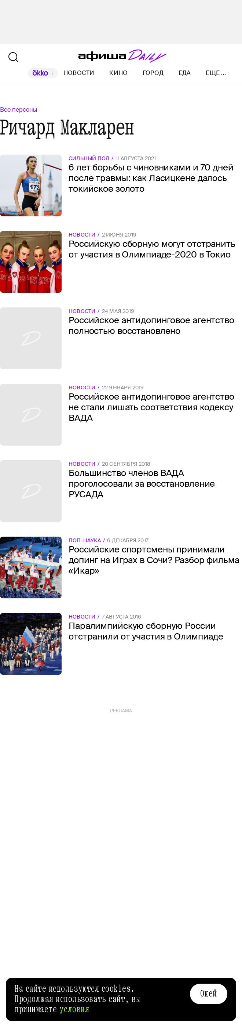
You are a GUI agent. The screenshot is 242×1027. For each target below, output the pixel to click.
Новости (79, 73)
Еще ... (216, 73)
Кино (118, 73)
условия (74, 1009)
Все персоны (18, 109)
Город (153, 73)
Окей (208, 993)
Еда (185, 73)
